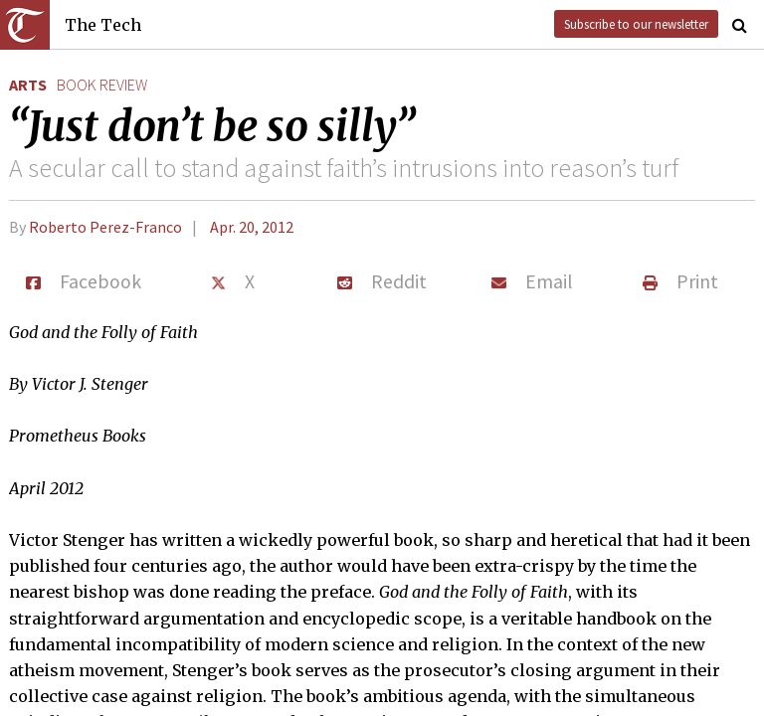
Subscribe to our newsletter (636, 24)
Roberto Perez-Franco (105, 227)
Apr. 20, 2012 (251, 227)
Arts (28, 84)
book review (102, 84)
